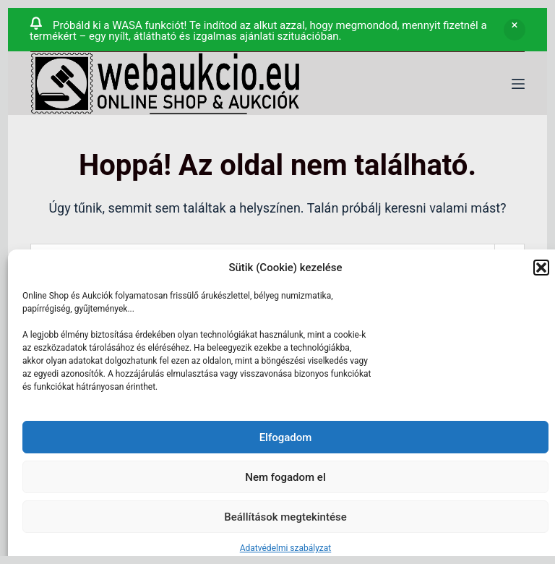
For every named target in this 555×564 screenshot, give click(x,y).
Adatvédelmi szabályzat (286, 548)
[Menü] (518, 83)
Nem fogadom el (285, 477)
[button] (541, 267)
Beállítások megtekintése (285, 517)
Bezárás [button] (514, 29)
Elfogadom (285, 437)
